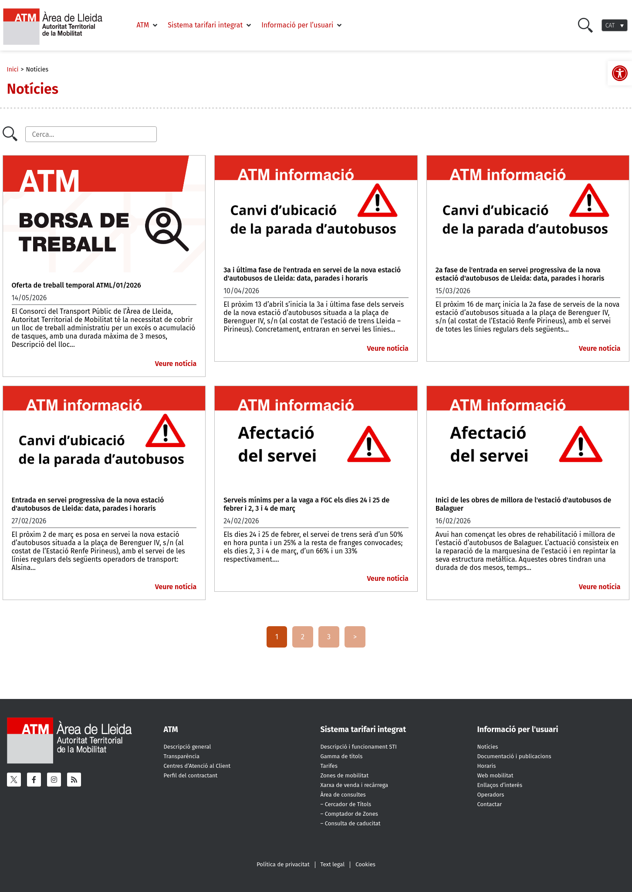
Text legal (333, 864)
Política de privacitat (283, 864)
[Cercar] (585, 25)
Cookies (365, 864)
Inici (13, 69)
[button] (148, 25)
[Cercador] (91, 134)
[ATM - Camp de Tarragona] (58, 26)
